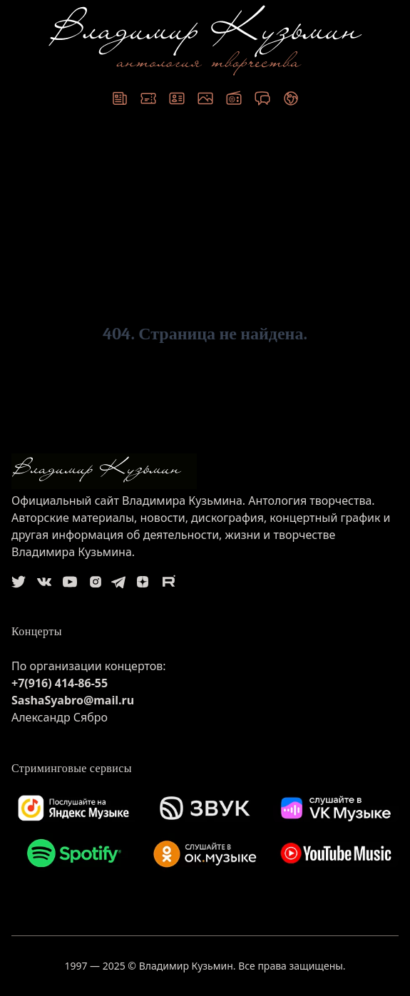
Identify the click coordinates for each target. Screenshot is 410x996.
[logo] (205, 471)
